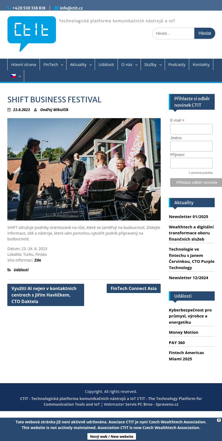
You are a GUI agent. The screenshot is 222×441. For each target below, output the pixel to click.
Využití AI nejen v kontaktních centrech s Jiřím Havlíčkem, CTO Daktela (43, 294)
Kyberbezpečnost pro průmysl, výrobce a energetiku (190, 316)
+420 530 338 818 (28, 8)
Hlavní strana (23, 64)
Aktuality (78, 64)
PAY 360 (177, 342)
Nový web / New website (112, 436)
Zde (37, 260)
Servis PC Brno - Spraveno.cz (151, 404)
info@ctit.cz (71, 8)
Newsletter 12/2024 (188, 277)
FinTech (50, 64)
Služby (150, 64)
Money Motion (183, 332)
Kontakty (201, 64)
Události (106, 64)
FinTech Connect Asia (134, 288)
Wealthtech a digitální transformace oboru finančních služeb (191, 233)
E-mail (177, 120)
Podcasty (177, 64)
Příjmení (177, 155)
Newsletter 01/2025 (188, 216)
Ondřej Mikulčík (54, 109)
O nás (126, 64)
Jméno (176, 138)
